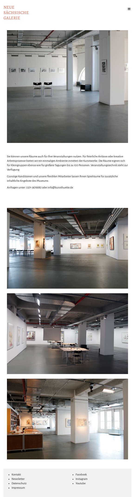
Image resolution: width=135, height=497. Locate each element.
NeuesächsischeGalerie (16, 12)
